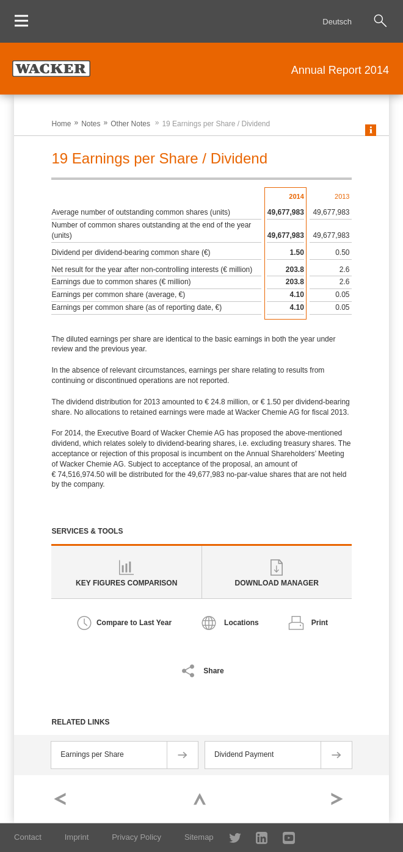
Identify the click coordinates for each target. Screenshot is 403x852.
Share (213, 671)
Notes (90, 124)
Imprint (77, 837)
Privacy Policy (136, 837)
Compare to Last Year (134, 622)
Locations (241, 622)
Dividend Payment (244, 754)
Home (61, 124)
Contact (28, 837)
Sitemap (199, 837)
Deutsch (337, 21)
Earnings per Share (91, 754)
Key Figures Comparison (126, 583)
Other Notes (130, 124)
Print (319, 622)
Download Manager (277, 583)
